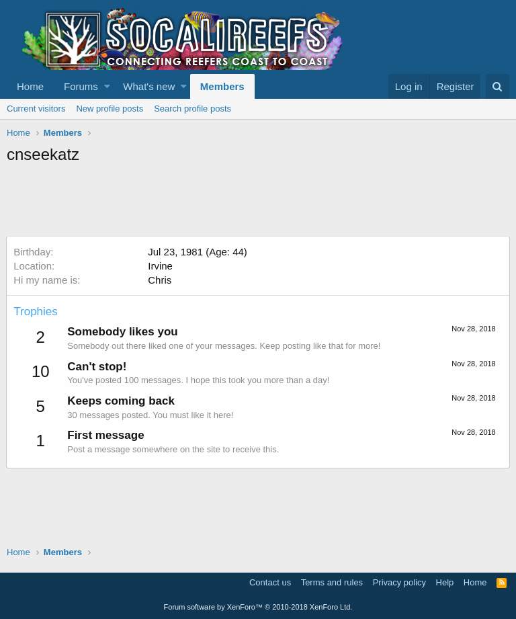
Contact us (270, 582)
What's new (149, 86)
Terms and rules (332, 582)
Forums (81, 86)
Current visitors (36, 109)
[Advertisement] (251, 202)
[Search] (497, 86)
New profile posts (109, 109)
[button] (107, 86)
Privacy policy (399, 582)
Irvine (160, 266)
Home (30, 86)
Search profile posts (192, 109)
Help (445, 582)
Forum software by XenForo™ (258, 607)
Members (222, 86)
